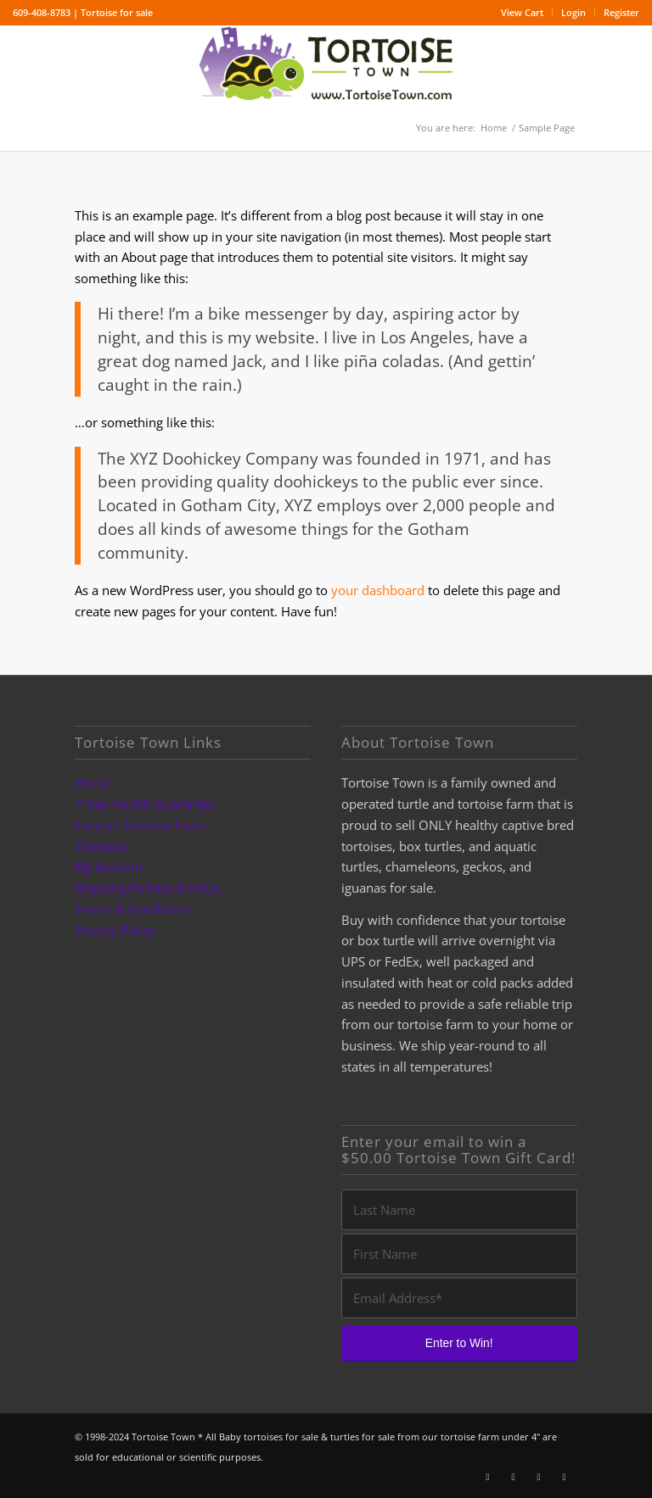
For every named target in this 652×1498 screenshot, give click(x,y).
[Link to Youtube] (539, 1477)
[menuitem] (522, 12)
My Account (109, 866)
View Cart (522, 12)
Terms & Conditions (132, 908)
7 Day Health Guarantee (145, 803)
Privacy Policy (115, 930)
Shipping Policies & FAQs (147, 887)
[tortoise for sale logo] (325, 64)
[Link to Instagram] (513, 1477)
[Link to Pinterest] (564, 1477)
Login (573, 12)
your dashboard (377, 590)
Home (92, 782)
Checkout (102, 846)
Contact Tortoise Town (140, 824)
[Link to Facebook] (488, 1477)
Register (621, 12)
